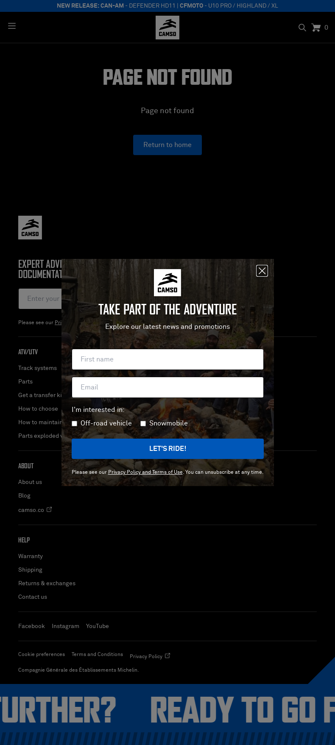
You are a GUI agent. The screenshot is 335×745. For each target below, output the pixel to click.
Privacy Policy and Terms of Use (145, 472)
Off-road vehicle (106, 423)
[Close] (262, 271)
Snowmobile (168, 423)
